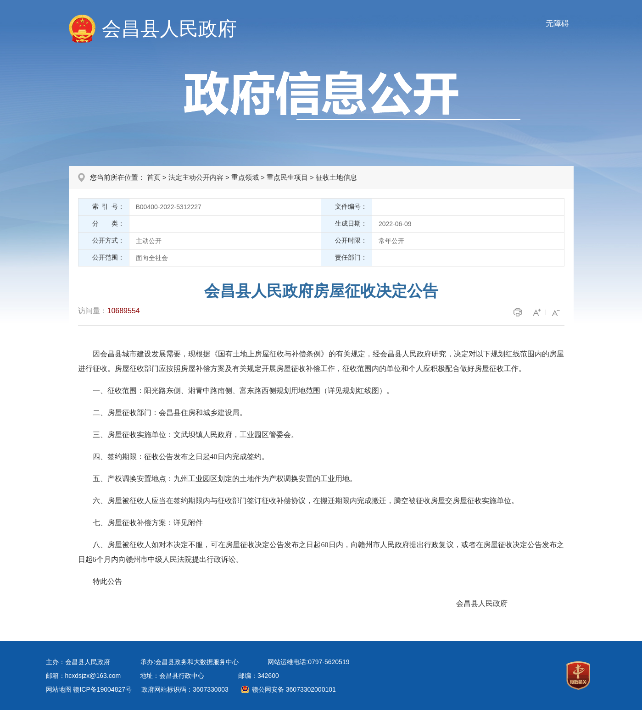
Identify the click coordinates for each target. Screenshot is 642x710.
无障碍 (557, 23)
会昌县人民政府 (169, 28)
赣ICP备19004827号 (102, 689)
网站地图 (59, 689)
